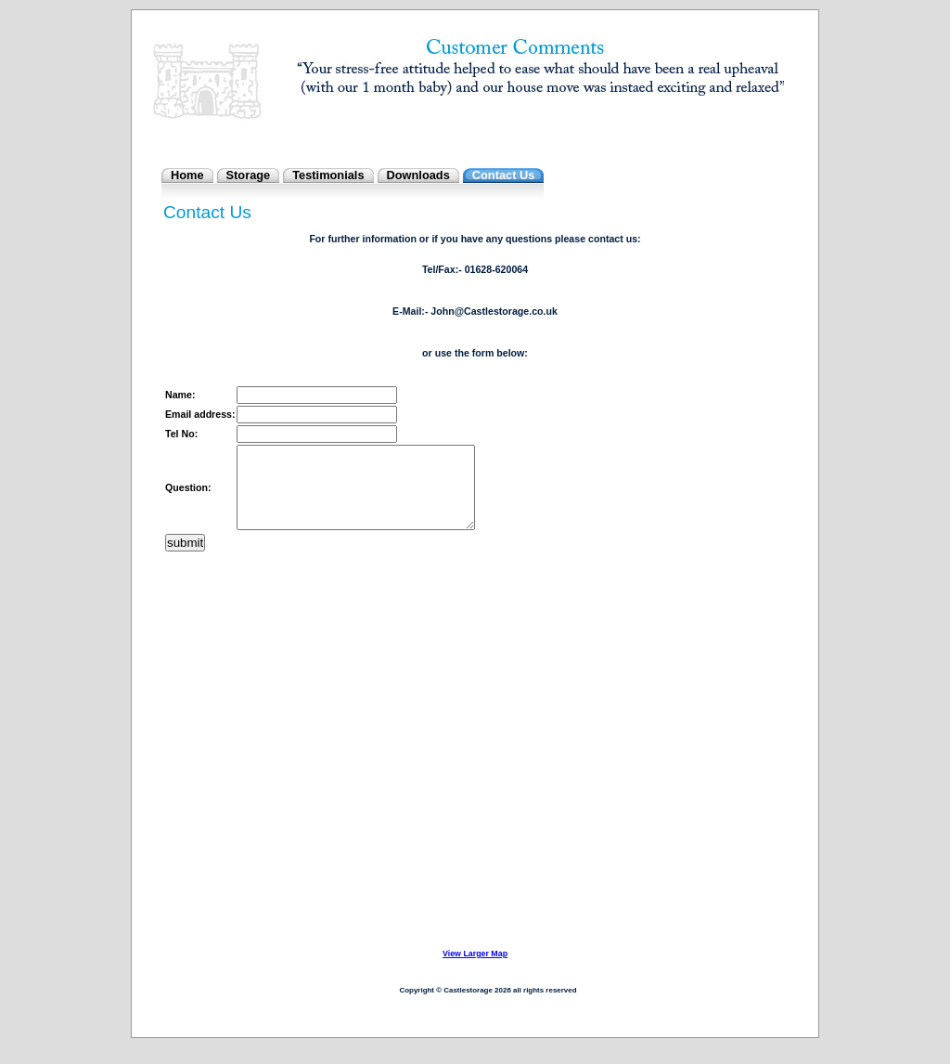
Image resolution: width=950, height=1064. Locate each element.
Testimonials (328, 175)
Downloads (418, 175)
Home (187, 175)
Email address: (200, 414)
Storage (248, 175)
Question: (188, 495)
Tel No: (181, 433)
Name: (180, 394)
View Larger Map (475, 970)
